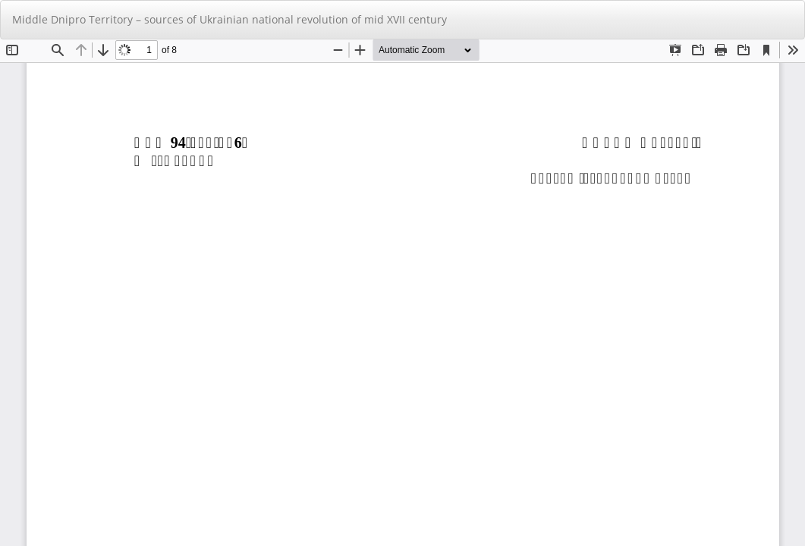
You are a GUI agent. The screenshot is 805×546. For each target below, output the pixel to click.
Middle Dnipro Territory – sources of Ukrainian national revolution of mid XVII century (229, 19)
